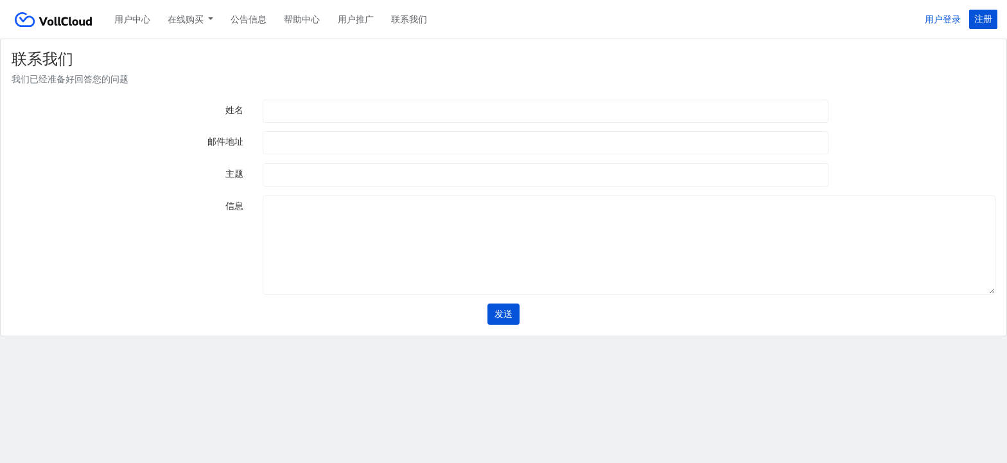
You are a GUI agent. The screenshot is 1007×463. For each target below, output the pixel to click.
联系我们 (409, 19)
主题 (234, 173)
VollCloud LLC (53, 19)
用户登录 (943, 19)
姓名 (234, 110)
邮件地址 (225, 141)
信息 (234, 206)
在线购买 (187, 19)
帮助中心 (302, 19)
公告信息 (249, 19)
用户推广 (356, 19)
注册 (983, 19)
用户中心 (132, 19)
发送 (503, 314)
